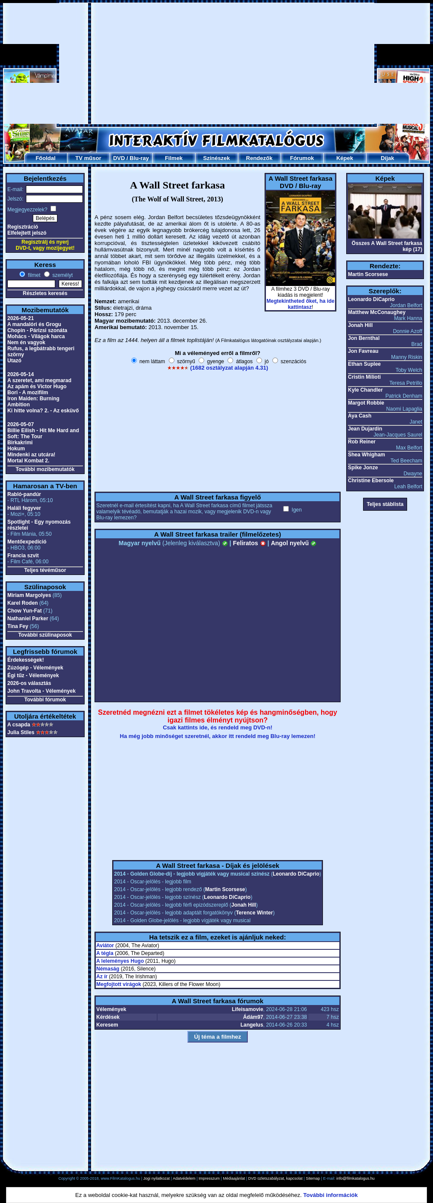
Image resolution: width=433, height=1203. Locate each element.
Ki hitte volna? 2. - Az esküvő (43, 411)
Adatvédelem (184, 1178)
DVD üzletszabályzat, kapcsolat (275, 1178)
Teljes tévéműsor (45, 570)
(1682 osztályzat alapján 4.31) (229, 367)
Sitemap (313, 1178)
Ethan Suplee (364, 364)
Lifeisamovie (247, 1009)
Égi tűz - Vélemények (33, 675)
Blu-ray (139, 158)
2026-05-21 (20, 318)
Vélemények (111, 1009)
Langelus (251, 1025)
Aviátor (105, 945)
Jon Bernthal (363, 338)
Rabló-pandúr (24, 494)
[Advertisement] (216, 63)
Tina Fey (17, 626)
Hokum (16, 449)
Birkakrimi (20, 443)
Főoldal (45, 158)
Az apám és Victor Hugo (36, 386)
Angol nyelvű (293, 543)
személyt (62, 275)
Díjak (387, 158)
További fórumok (45, 700)
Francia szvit (23, 556)
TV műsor (88, 158)
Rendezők (259, 158)
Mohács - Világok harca (36, 336)
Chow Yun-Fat (24, 611)
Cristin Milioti (364, 377)
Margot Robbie (366, 403)
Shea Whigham (366, 455)
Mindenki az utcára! (31, 455)
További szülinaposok (45, 635)
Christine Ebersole (371, 480)
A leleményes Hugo (120, 961)
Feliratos (249, 543)
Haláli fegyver (24, 508)
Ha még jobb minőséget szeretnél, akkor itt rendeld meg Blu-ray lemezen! (218, 736)
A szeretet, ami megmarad (39, 380)
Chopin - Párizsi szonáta (37, 330)
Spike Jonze (363, 468)
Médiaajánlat (234, 1178)
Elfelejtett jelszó (27, 233)
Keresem (107, 1025)
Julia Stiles (21, 732)
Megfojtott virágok (118, 984)
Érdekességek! (25, 660)
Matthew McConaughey (376, 312)
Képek (344, 158)
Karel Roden (22, 603)
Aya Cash (359, 416)
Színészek (216, 158)
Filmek (174, 158)
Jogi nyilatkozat (156, 1178)
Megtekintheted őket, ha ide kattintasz (300, 304)
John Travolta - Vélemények (41, 691)
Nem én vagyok (26, 342)
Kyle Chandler (365, 390)
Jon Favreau (363, 351)
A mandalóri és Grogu (34, 324)
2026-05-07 (20, 424)
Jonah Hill (243, 905)
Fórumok (302, 158)
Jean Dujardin (365, 429)
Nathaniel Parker (27, 619)
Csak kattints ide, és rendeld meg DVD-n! (217, 727)
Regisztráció (22, 227)
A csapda (18, 725)
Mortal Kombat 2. (28, 461)
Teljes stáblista (385, 504)
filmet (33, 275)
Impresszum (209, 1178)
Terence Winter (254, 913)
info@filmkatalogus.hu (355, 1178)
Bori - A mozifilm (27, 392)
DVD (119, 158)
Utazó (14, 361)
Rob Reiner (362, 442)
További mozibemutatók (45, 469)
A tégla (105, 953)
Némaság (107, 969)
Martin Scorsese (225, 889)
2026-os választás (29, 683)
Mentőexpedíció (27, 542)
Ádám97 (253, 1017)
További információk (330, 1195)
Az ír (101, 977)
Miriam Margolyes (29, 595)
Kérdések (108, 1017)
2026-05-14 (20, 374)
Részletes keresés (45, 293)
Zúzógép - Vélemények (35, 668)
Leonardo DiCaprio (296, 874)
